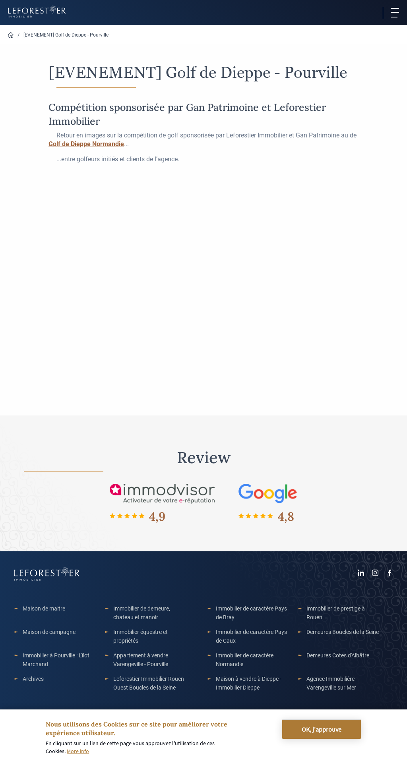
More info (78, 751)
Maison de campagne (49, 632)
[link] (86, 143)
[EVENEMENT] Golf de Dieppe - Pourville (66, 34)
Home (11, 35)
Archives (33, 678)
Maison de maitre (44, 608)
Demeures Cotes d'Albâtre (337, 655)
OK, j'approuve (321, 729)
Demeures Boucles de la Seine (342, 632)
